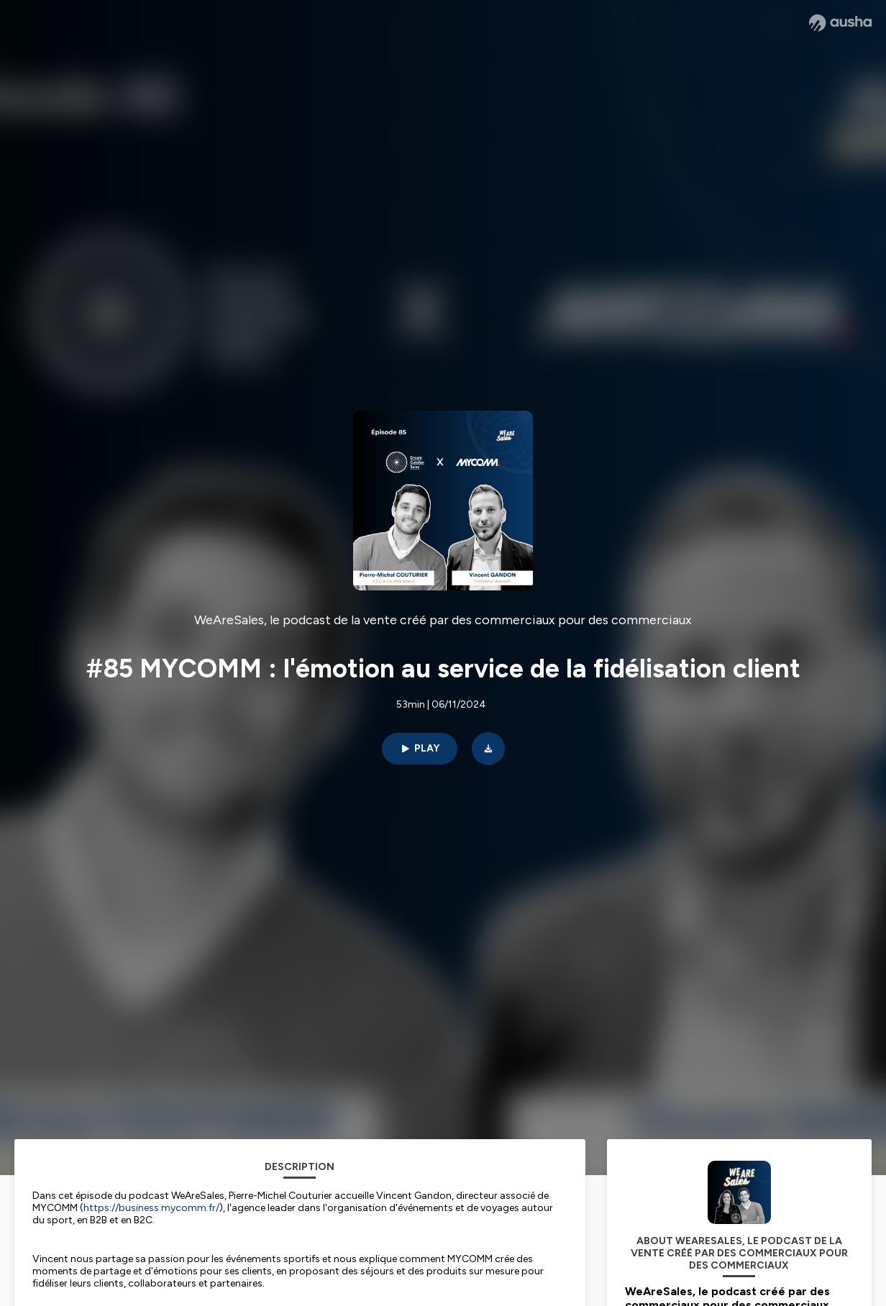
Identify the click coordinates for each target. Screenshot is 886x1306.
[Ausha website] (840, 23)
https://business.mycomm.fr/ (151, 1208)
